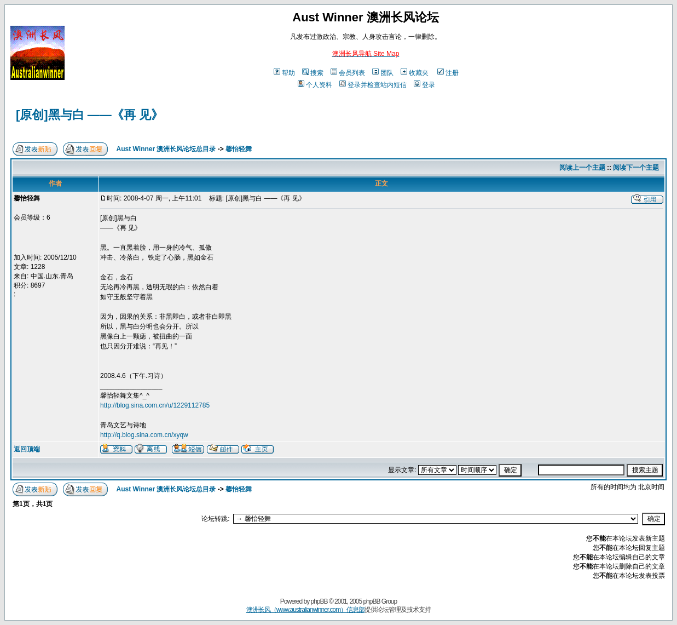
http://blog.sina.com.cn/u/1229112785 (155, 405)
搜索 (312, 73)
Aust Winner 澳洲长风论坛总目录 (166, 149)
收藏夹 (415, 73)
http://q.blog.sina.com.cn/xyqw (144, 435)
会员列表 (348, 73)
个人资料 (315, 85)
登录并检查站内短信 (373, 85)
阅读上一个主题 (582, 167)
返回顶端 (27, 449)
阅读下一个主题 (636, 167)
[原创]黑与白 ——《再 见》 (89, 115)
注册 (448, 73)
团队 (383, 73)
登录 (424, 85)
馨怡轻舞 (238, 149)
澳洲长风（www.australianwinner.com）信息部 (305, 609)
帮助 (284, 73)
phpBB (319, 601)
